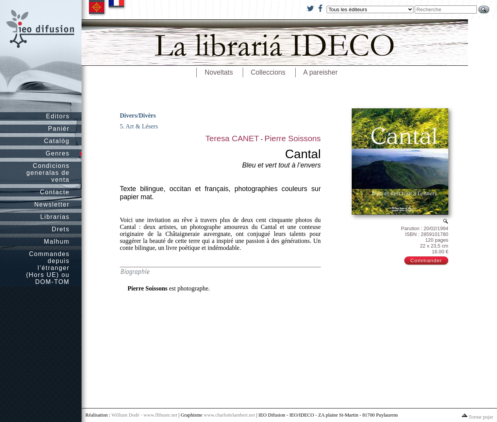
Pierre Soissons (292, 138)
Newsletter (52, 204)
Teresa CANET (232, 138)
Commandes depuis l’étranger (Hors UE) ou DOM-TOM (48, 268)
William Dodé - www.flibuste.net (144, 415)
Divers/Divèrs (138, 115)
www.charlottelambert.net (229, 415)
